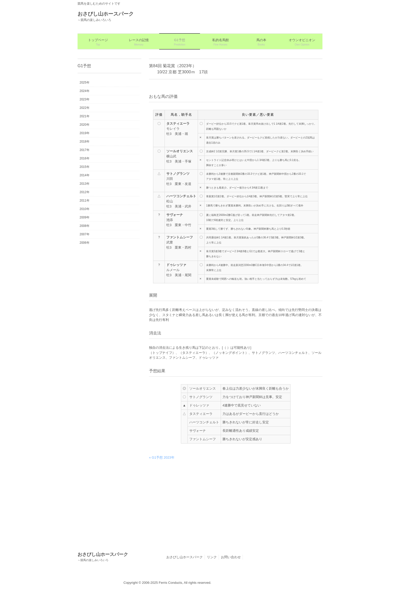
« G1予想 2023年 (161, 457)
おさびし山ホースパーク (184, 557)
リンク (212, 557)
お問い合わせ (231, 557)
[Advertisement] (235, 503)
